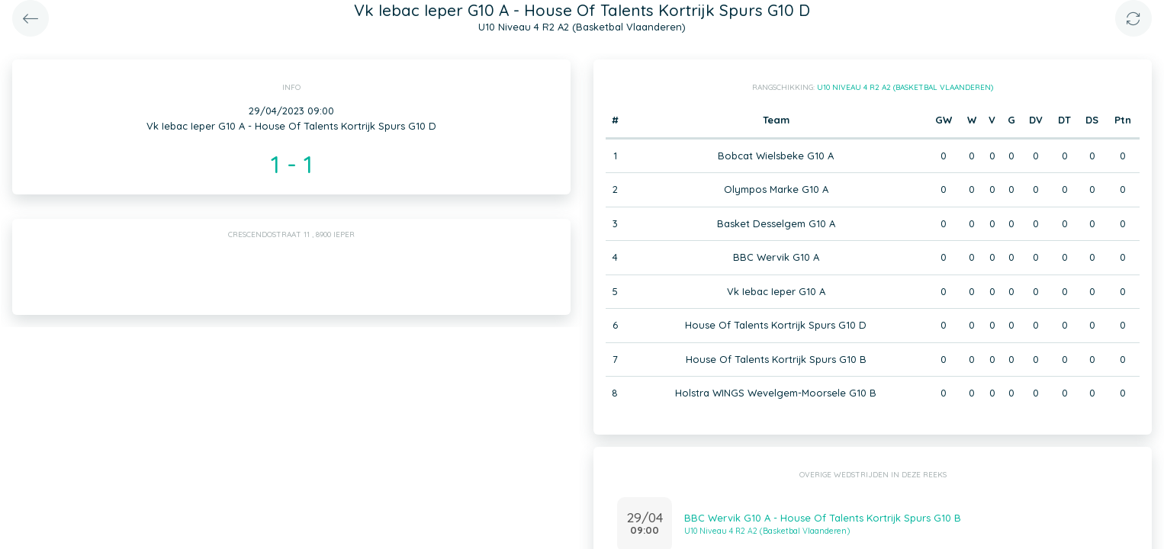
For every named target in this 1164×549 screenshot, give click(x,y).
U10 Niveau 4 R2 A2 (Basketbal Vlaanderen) (905, 87)
